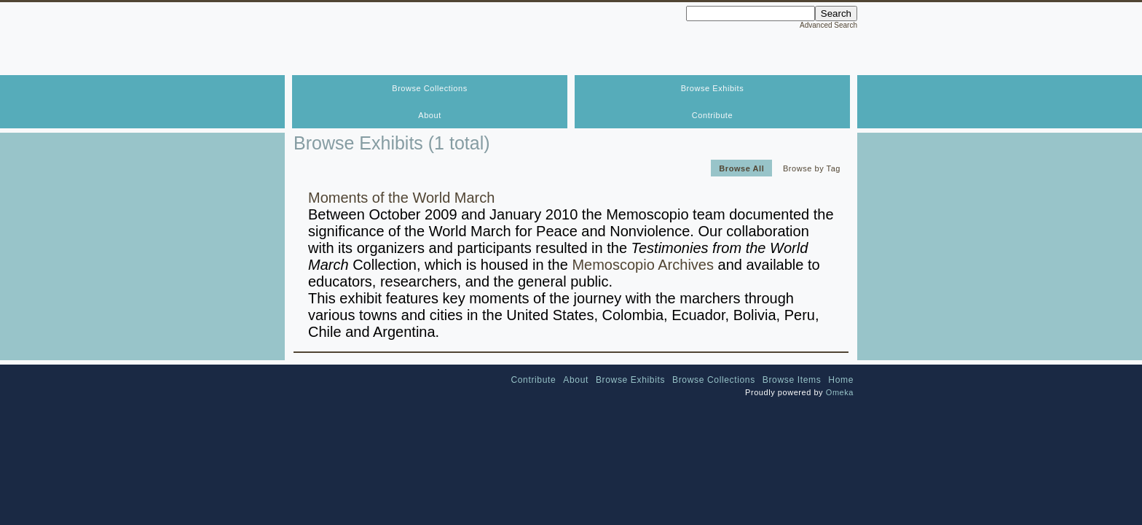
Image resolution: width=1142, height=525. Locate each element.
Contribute (712, 115)
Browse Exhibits (712, 88)
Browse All (741, 167)
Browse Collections (429, 88)
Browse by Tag (811, 167)
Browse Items (792, 380)
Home (841, 380)
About (429, 115)
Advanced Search (828, 25)
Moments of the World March (401, 198)
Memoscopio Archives (643, 265)
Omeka (840, 392)
